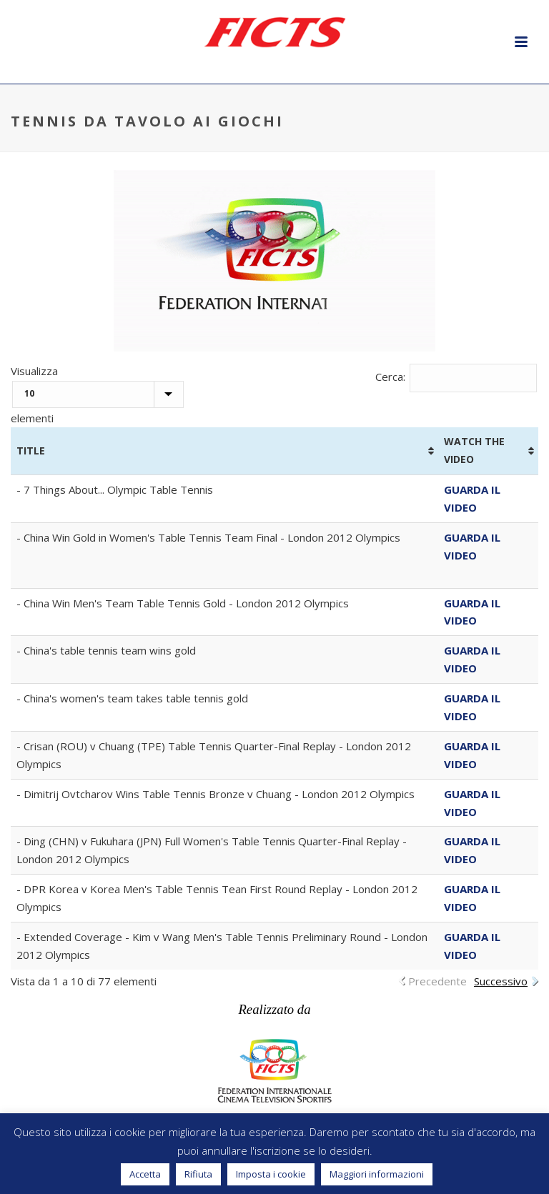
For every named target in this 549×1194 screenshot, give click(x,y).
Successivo (501, 981)
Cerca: (456, 376)
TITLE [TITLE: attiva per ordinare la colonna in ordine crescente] (30, 450)
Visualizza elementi (97, 395)
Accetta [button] (145, 1174)
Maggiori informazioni (377, 1174)
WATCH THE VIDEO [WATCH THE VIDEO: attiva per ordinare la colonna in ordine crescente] (474, 450)
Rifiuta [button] (198, 1174)
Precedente (437, 981)
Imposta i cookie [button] (271, 1174)
